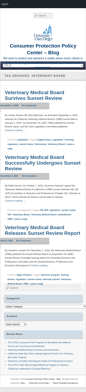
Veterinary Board (56, 144)
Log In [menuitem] (4, 4)
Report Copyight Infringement (65, 383)
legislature (55, 210)
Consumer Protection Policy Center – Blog (43, 379)
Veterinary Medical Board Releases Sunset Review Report (42, 230)
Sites (23, 383)
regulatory (12, 144)
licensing (69, 140)
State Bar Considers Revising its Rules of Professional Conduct (40, 361)
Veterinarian (40, 144)
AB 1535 (44, 210)
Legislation (22, 140)
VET (9, 214)
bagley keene (44, 140)
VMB (9, 219)
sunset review (26, 144)
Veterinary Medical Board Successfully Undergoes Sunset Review (42, 162)
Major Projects (24, 275)
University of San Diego (39, 383)
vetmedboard (64, 214)
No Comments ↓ (30, 105)
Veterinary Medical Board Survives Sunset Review (34, 95)
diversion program (50, 275)
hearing (64, 275)
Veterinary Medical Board (44, 214)
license (11, 279)
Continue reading (15, 130)
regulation (21, 279)
